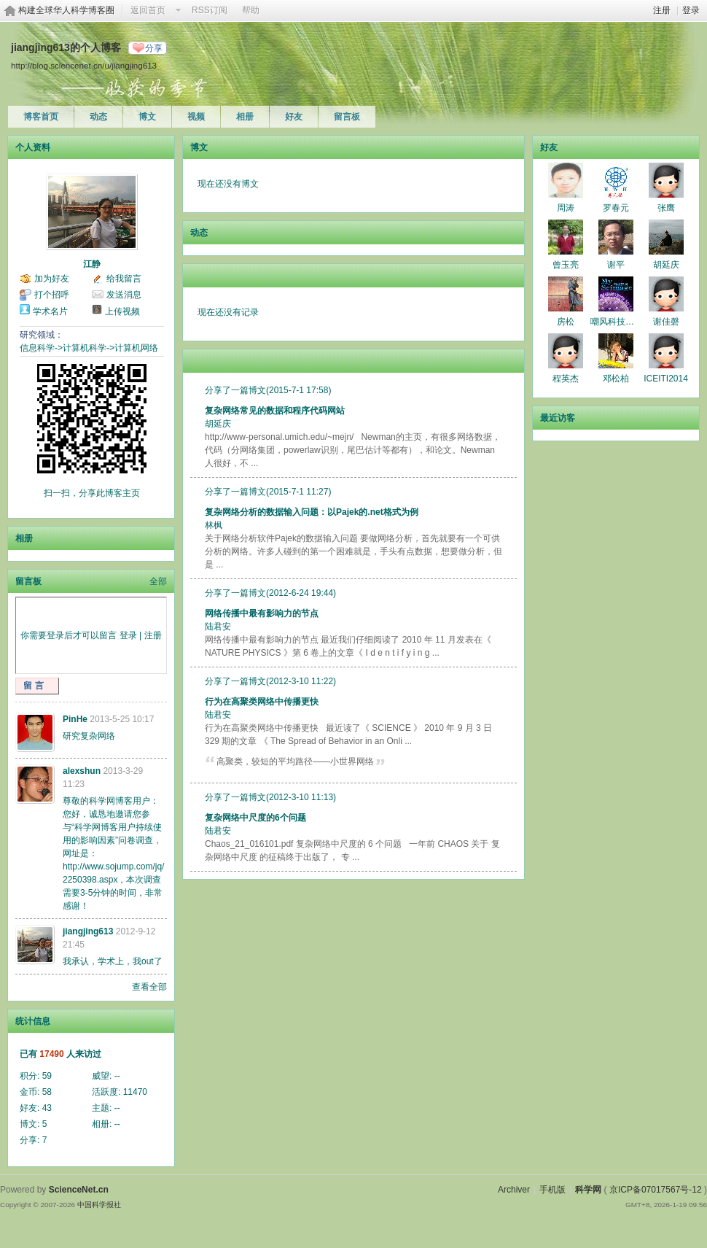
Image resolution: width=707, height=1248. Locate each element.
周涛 (565, 208)
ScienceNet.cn (79, 1190)
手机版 (552, 1190)
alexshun (82, 771)
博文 (147, 117)
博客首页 (40, 117)
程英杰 (565, 378)
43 (47, 1108)
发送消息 (123, 295)
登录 (691, 10)
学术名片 (50, 311)
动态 (98, 117)
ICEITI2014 (666, 378)
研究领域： (41, 335)
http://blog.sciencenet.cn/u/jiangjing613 (84, 65)
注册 (662, 10)
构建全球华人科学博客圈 (66, 10)
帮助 (250, 10)
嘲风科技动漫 (616, 322)
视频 (196, 117)
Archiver (514, 1190)
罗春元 (616, 208)
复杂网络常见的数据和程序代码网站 (275, 411)
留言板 (347, 117)
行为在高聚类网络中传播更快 (262, 702)
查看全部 (149, 987)
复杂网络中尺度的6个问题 (255, 818)
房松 (565, 322)
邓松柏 (616, 378)
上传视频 (122, 311)
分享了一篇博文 (235, 390)
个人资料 (32, 147)
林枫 (213, 525)
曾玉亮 (565, 265)
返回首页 (147, 10)
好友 (293, 117)
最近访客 (557, 418)
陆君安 (218, 626)
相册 (245, 117)
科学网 (588, 1190)
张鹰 (666, 208)
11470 (135, 1092)
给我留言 (123, 279)
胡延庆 (218, 424)
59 (47, 1076)
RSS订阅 (209, 10)
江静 (92, 264)
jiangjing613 (88, 931)
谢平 (616, 265)
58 (47, 1092)
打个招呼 (51, 295)
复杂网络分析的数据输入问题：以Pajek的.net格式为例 (311, 512)
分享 (154, 48)
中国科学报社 (99, 1205)
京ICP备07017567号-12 (655, 1190)
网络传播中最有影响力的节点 (262, 613)
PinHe (75, 719)
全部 (158, 581)
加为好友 (51, 279)
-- (117, 1076)
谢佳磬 (666, 322)
